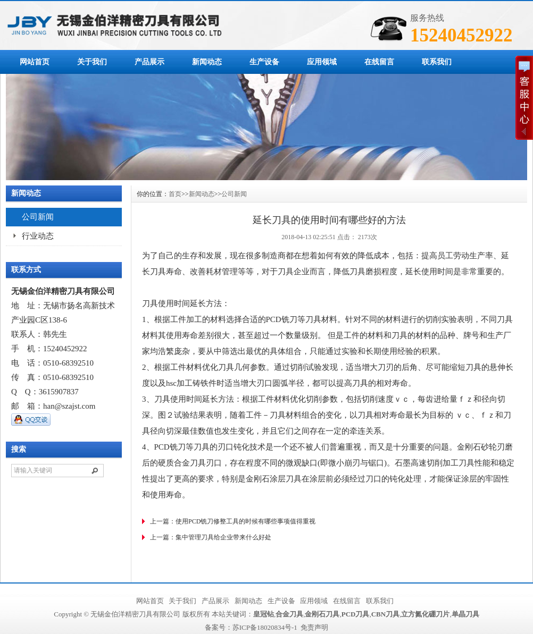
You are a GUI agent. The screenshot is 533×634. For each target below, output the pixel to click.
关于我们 (92, 62)
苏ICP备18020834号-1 (264, 627)
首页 (175, 194)
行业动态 (38, 236)
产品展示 (149, 62)
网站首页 (34, 62)
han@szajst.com (69, 406)
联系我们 (437, 62)
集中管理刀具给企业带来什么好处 (223, 537)
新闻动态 (207, 62)
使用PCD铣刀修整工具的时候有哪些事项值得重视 (245, 521)
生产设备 (264, 62)
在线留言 (379, 62)
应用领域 (322, 62)
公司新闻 (38, 217)
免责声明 (314, 627)
